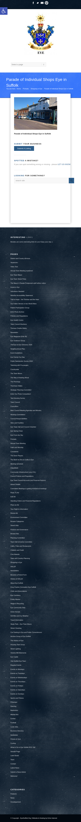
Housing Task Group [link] (17, 644)
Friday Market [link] (15, 599)
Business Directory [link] (17, 731)
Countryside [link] (14, 369)
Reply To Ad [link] (14, 492)
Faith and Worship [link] (16, 447)
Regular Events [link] (15, 665)
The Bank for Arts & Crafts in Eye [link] (22, 460)
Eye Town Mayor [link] (16, 275)
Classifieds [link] (14, 468)
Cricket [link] (12, 718)
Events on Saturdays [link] (17, 690)
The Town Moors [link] (16, 373)
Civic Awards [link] (15, 554)
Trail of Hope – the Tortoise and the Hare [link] (24, 299)
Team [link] (12, 759)
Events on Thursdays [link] (17, 681)
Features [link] (13, 794)
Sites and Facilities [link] (17, 423)
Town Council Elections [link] (18, 324)
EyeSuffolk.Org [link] (25, 818)
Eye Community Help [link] (17, 607)
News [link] (12, 798)
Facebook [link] (33, 3)
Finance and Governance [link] (19, 529)
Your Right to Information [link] (19, 509)
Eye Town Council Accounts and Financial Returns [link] (28, 480)
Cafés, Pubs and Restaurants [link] (20, 546)
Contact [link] (13, 764)
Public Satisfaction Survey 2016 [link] (21, 361)
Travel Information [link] (16, 620)
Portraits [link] (26, 89)
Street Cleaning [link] (15, 628)
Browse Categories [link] (17, 521)
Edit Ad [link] (13, 497)
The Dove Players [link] (16, 456)
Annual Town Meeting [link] (18, 443)
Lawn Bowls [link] (14, 755)
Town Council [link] (15, 402)
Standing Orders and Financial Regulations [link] (25, 501)
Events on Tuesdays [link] (17, 673)
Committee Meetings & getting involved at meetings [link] (28, 488)
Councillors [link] (14, 406)
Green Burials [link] (15, 612)
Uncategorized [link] (15, 802)
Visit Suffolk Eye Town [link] (18, 661)
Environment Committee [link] (18, 517)
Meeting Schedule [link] (16, 464)
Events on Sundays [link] (17, 694)
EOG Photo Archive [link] (17, 312)
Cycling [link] (13, 743)
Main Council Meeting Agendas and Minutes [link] (25, 410)
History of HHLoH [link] (16, 579)
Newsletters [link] (14, 570)
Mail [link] (42, 3)
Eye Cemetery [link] (15, 595)
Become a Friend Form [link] (18, 575)
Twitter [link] (38, 3)
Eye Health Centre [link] (16, 320)
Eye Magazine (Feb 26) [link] (18, 336)
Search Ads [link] (14, 525)
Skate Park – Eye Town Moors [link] (21, 624)
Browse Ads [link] (14, 534)
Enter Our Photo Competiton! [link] (20, 394)
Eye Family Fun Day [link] (17, 357)
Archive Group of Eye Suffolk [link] (20, 636)
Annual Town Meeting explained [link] (21, 271)
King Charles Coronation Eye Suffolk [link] (23, 587)
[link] (3, 11)
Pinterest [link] (46, 3)
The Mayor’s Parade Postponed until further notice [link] (28, 283)
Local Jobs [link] (14, 727)
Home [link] (19, 89)
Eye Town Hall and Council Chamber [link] (23, 427)
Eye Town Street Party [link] (18, 279)
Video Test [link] (14, 267)
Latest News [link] (14, 768)
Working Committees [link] (17, 414)
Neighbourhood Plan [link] (17, 349)
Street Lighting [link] (15, 649)
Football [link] (13, 722)
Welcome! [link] (14, 776)
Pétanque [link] (13, 702)
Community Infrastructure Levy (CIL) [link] (23, 472)
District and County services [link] (20, 258)
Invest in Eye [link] (15, 287)
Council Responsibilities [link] (18, 419)
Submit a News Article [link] (18, 772)
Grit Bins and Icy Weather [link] (19, 616)
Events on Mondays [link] (17, 669)
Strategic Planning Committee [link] (20, 390)
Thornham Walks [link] (16, 386)
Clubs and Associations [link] (18, 591)
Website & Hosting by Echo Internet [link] (44, 818)
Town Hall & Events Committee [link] (21, 542)
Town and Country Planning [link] (20, 558)
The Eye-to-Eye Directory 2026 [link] (21, 345)
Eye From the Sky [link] (16, 435)
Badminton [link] (14, 710)
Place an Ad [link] (14, 505)
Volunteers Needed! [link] (17, 291)
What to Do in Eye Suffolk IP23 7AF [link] (22, 747)
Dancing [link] (13, 706)
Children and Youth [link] (17, 550)
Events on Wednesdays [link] (18, 677)
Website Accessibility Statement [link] (21, 295)
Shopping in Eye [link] (36, 89)
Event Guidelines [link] (16, 353)
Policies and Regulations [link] (19, 316)
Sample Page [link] (15, 751)
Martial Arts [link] (14, 714)
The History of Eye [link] (16, 640)
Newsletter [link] (14, 332)
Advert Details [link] (15, 484)
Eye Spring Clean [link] (16, 431)
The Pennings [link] (15, 382)
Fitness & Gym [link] (15, 739)
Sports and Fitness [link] (17, 698)
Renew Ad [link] (14, 513)
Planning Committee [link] (17, 538)
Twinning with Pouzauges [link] (19, 365)
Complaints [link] (14, 451)
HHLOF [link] (13, 566)
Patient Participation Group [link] (19, 308)
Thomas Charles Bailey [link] (18, 328)
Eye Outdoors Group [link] (17, 341)
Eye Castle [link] (14, 657)
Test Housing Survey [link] (17, 398)
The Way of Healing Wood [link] (19, 377)
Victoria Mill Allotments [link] (18, 653)
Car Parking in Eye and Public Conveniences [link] (26, 632)
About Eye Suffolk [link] (16, 583)
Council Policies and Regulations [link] (21, 476)
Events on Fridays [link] (16, 686)
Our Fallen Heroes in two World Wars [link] (23, 304)
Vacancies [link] (14, 262)
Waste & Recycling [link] (17, 603)
